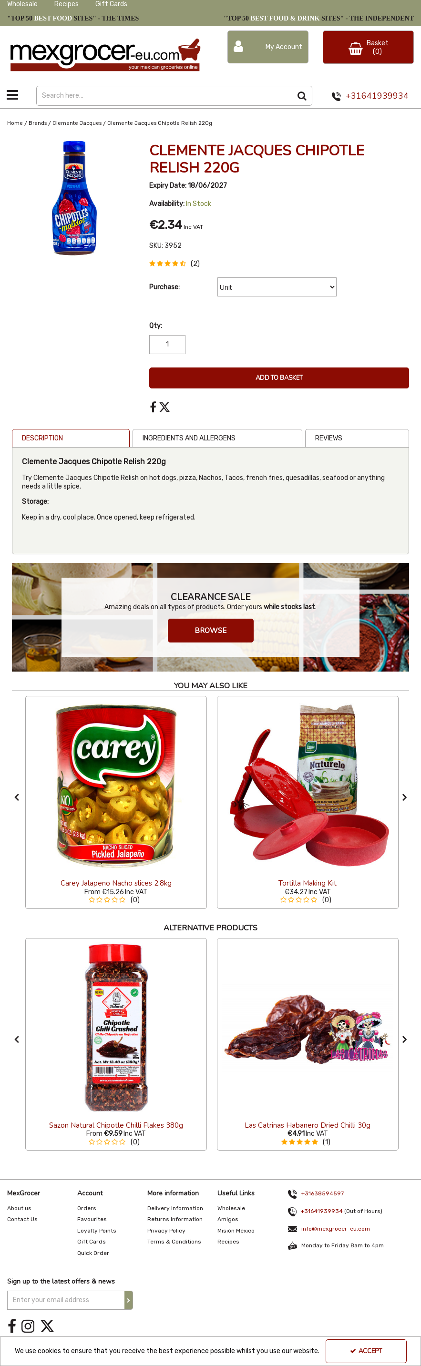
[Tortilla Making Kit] (307, 785)
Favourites (92, 1219)
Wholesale (22, 4)
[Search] (164, 96)
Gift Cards (111, 4)
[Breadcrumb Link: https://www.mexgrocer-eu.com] (15, 123)
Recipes (66, 4)
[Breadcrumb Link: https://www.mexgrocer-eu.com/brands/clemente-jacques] (77, 123)
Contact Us (22, 1219)
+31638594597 (322, 1193)
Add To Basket (279, 378)
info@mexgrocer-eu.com (335, 1228)
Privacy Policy (166, 1230)
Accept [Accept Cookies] (366, 1351)
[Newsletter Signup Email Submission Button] (128, 1300)
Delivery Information (175, 1208)
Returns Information (175, 1219)
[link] (153, 407)
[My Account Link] (268, 47)
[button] (176, 264)
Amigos (227, 1219)
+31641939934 (377, 96)
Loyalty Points (96, 1230)
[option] (116, 802)
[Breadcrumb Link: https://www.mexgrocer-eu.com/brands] (38, 123)
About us (19, 1208)
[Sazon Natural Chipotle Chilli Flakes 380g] (116, 1027)
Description (42, 438)
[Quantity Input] (167, 344)
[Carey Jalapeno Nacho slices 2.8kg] (116, 785)
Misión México (236, 1230)
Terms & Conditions (174, 1241)
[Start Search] (302, 96)
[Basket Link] (368, 47)
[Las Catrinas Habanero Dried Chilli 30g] (307, 1027)
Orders (86, 1208)
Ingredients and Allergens (189, 438)
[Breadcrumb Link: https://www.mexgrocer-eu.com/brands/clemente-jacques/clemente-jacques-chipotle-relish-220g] (159, 123)
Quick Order (93, 1253)
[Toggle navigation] (12, 95)
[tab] (71, 438)
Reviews (328, 438)
